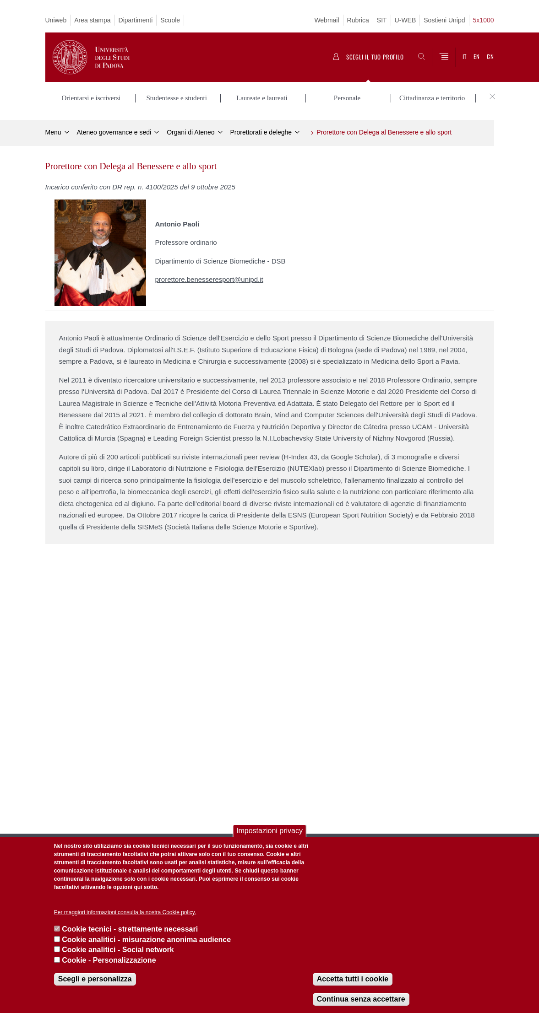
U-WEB (405, 20)
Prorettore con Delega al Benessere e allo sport (384, 131)
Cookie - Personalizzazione (109, 960)
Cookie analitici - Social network (118, 950)
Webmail (326, 20)
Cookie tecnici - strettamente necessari (130, 929)
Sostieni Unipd (444, 20)
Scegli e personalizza (95, 979)
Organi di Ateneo (190, 131)
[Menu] (443, 57)
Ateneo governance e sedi (114, 131)
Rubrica (358, 20)
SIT (382, 20)
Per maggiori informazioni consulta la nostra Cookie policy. (125, 912)
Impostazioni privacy (269, 831)
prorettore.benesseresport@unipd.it (209, 278)
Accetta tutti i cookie (352, 979)
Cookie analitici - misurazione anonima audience (146, 939)
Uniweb (56, 20)
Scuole (170, 20)
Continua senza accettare (361, 999)
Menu (53, 131)
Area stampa (92, 20)
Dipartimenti (136, 20)
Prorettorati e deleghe (261, 131)
